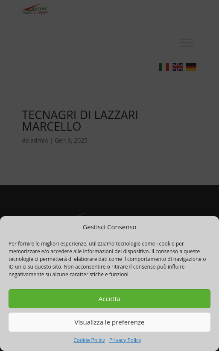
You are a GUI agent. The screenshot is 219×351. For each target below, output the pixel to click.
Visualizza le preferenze (110, 322)
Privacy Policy (125, 340)
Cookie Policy (89, 340)
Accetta (109, 298)
